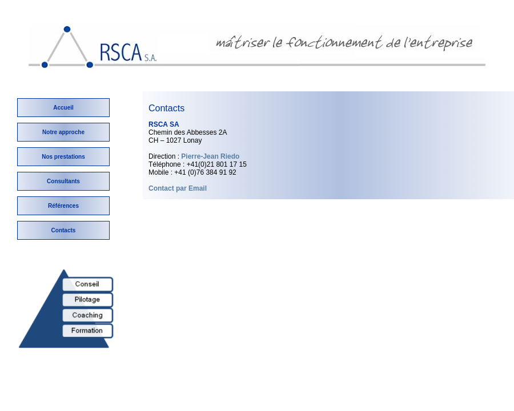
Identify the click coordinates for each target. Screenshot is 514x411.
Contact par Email (177, 188)
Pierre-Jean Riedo (210, 156)
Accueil (63, 107)
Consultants (63, 181)
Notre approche (63, 132)
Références (63, 206)
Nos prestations (63, 157)
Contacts (63, 230)
